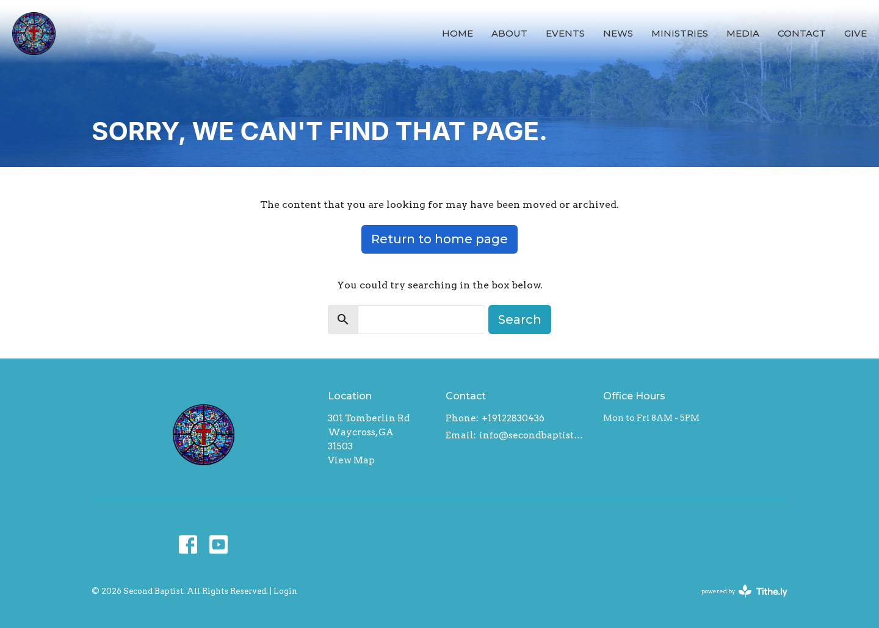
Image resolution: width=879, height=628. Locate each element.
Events (565, 33)
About (509, 33)
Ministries (679, 33)
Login (285, 591)
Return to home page (439, 239)
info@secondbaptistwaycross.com (535, 435)
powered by (744, 591)
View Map (351, 460)
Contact (802, 33)
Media (742, 33)
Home (457, 33)
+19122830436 (513, 418)
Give (855, 33)
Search (519, 319)
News (618, 33)
